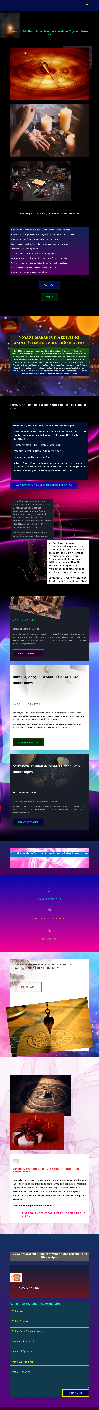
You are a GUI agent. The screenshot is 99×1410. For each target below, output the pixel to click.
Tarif (49, 297)
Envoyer (75, 1393)
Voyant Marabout (28, 742)
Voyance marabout (28, 653)
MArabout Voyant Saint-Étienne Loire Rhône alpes (43, 485)
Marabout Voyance (28, 822)
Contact (49, 284)
